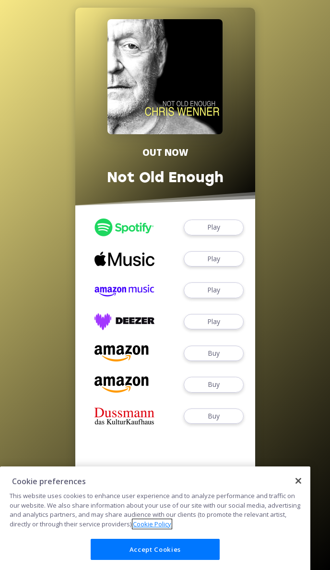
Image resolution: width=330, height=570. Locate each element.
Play (213, 227)
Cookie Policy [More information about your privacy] (152, 539)
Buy (213, 353)
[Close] (298, 495)
